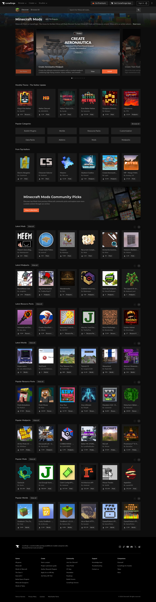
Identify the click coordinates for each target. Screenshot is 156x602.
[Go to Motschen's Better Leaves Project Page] (131, 399)
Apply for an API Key (47, 572)
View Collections (31, 210)
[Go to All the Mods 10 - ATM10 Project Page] (24, 438)
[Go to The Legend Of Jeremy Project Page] (131, 283)
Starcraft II (18, 576)
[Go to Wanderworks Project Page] (67, 283)
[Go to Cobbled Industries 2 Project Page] (88, 283)
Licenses (42, 596)
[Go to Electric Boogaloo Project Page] (24, 167)
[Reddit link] (139, 547)
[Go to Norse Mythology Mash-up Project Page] (109, 322)
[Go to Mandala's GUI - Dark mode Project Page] (109, 399)
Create (33, 3)
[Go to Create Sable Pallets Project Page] (46, 244)
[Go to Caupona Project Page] (67, 244)
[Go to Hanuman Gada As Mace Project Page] (67, 322)
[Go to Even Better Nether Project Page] (88, 103)
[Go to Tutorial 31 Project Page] (88, 361)
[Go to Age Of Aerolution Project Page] (46, 283)
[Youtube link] (127, 547)
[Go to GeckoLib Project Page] (24, 477)
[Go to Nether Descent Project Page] (46, 103)
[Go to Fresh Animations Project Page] (24, 399)
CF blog (68, 569)
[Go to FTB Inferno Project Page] (131, 103)
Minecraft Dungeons (21, 582)
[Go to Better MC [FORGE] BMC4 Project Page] (88, 438)
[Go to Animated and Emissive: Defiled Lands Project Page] (24, 322)
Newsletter (69, 572)
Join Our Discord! (72, 562)
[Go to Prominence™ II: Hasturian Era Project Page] (131, 438)
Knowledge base (97, 562)
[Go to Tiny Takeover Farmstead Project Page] (67, 361)
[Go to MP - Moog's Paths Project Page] (131, 167)
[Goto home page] (9, 3)
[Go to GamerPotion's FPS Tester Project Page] (109, 516)
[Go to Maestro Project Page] (67, 167)
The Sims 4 (18, 572)
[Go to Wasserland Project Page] (109, 361)
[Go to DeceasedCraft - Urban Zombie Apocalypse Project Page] (46, 438)
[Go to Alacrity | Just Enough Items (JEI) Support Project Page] (88, 322)
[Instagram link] (120, 547)
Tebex (119, 569)
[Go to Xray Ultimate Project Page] (88, 399)
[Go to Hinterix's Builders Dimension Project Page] (131, 244)
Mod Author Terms (53, 596)
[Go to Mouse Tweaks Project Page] (109, 477)
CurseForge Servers (72, 582)
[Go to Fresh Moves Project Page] (46, 399)
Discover (25, 10)
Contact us (95, 569)
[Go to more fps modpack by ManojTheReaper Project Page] (109, 283)
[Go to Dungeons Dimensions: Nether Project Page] (109, 103)
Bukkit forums (70, 579)
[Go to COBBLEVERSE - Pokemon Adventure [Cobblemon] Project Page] (67, 438)
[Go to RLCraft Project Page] (109, 438)
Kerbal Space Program (22, 579)
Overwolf (120, 562)
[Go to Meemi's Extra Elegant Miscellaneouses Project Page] (24, 244)
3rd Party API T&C (47, 576)
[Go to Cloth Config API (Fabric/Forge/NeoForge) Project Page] (67, 477)
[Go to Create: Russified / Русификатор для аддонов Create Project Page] (46, 322)
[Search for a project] (102, 10)
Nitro (119, 572)
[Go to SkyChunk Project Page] (46, 361)
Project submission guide (49, 566)
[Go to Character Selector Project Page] (46, 167)
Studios (43, 3)
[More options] (152, 3)
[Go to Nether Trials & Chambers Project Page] (67, 103)
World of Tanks (20, 586)
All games (18, 562)
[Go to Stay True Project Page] (67, 399)
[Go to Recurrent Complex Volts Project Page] (88, 244)
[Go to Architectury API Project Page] (88, 477)
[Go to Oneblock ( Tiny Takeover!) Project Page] (24, 516)
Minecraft (18, 566)
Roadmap (69, 576)
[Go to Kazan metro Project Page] (24, 361)
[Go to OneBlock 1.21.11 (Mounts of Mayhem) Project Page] (67, 516)
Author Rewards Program (49, 569)
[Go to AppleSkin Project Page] (131, 477)
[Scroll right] (139, 227)
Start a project (45, 562)
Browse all (135, 124)
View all (31, 226)
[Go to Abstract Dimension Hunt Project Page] (131, 361)
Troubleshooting (97, 566)
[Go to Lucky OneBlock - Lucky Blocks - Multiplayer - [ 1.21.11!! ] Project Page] (46, 516)
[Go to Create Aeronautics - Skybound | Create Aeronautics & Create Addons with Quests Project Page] (109, 167)
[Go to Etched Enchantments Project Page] (109, 244)
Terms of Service (20, 596)
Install (110, 71)
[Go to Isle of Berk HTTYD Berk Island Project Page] (88, 516)
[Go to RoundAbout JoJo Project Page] (24, 283)
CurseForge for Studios (124, 566)
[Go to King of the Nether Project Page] (24, 103)
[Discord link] (131, 547)
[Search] (139, 10)
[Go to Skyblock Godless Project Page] (88, 167)
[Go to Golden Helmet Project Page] (131, 322)
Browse (22, 3)
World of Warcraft (21, 569)
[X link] (135, 547)
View (93, 71)
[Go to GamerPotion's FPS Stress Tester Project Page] (131, 516)
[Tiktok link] (124, 547)
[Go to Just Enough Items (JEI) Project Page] (46, 477)
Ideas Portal (70, 566)
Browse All (35, 10)
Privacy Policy (32, 596)
